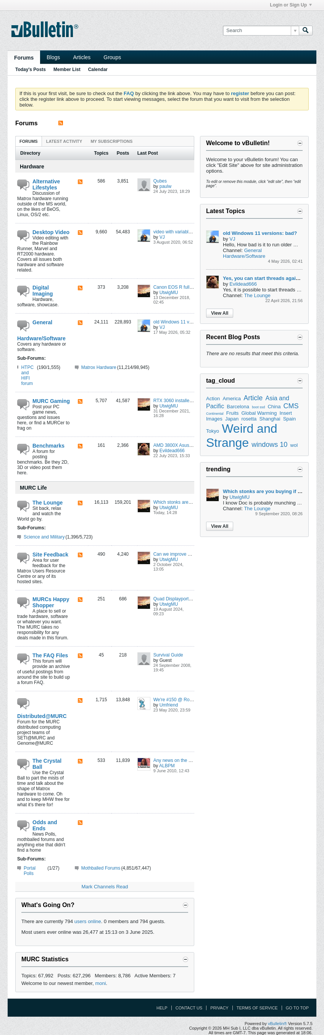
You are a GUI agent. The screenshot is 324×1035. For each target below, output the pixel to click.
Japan (232, 419)
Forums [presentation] (28, 141)
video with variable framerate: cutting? (192, 231)
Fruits (232, 413)
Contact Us (189, 1008)
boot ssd (258, 407)
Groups (112, 57)
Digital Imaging (42, 291)
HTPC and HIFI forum (27, 375)
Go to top (297, 1008)
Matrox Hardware (98, 367)
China (274, 406)
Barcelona (238, 406)
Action (213, 398)
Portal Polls (29, 870)
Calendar (98, 69)
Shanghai (270, 419)
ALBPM (167, 765)
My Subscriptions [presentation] (111, 141)
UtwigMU (169, 292)
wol (294, 445)
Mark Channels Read (104, 886)
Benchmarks (48, 446)
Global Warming (259, 413)
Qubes (160, 181)
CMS (291, 406)
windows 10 (269, 444)
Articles (81, 57)
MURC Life (33, 488)
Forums (24, 58)
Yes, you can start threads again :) (263, 278)
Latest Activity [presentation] (64, 141)
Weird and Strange (241, 436)
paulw (165, 186)
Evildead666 (172, 450)
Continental (215, 414)
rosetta (249, 419)
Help (162, 1008)
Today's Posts (30, 69)
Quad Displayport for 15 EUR (183, 599)
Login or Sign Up (291, 5)
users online (87, 921)
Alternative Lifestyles (46, 184)
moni (100, 983)
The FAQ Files (50, 655)
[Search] (261, 31)
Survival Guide (168, 655)
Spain (289, 419)
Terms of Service (257, 1008)
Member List (67, 69)
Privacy (219, 1008)
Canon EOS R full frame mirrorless (188, 287)
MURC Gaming (51, 401)
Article (253, 398)
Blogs (53, 57)
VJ (162, 237)
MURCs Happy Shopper (50, 602)
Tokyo (212, 431)
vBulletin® (277, 1023)
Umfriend (169, 705)
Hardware (32, 166)
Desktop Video (50, 232)
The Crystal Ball (46, 764)
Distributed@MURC (42, 716)
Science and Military (44, 537)
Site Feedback (50, 554)
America (231, 398)
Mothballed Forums (101, 868)
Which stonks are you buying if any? (190, 502)
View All (219, 313)
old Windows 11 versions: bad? (185, 322)
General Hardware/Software (41, 330)
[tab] (28, 141)
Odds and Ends (44, 825)
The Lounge (47, 503)
